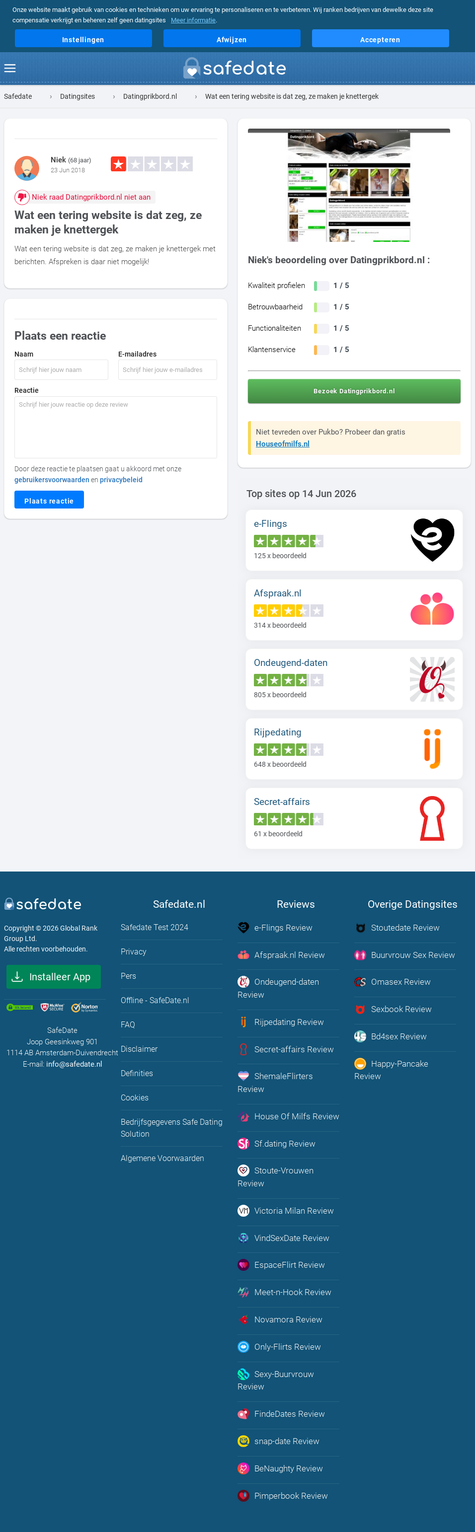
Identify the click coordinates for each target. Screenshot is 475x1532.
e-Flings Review (275, 928)
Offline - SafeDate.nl (155, 1000)
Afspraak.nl (278, 593)
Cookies (135, 1097)
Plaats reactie (49, 501)
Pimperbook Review (283, 1492)
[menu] (10, 68)
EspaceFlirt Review (281, 1263)
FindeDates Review (281, 1411)
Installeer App (59, 977)
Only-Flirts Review (279, 1344)
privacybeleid (121, 480)
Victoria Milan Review (286, 1209)
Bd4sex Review (390, 1036)
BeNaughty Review (280, 1465)
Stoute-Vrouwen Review (276, 1175)
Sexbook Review (393, 1009)
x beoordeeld (280, 556)
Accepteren (380, 40)
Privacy (134, 951)
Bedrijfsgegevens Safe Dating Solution (172, 1128)
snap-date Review (278, 1438)
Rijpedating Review (281, 1021)
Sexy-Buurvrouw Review (276, 1377)
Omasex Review (392, 982)
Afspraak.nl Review (281, 954)
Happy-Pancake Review (391, 1069)
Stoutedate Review (397, 928)
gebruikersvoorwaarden (51, 480)
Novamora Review (280, 1317)
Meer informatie (193, 20)
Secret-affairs (282, 801)
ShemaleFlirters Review (275, 1082)
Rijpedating (278, 732)
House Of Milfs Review (288, 1115)
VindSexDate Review (283, 1236)
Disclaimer (139, 1049)
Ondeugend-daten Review (278, 988)
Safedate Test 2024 (154, 927)
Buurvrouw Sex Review (404, 954)
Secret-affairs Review (286, 1048)
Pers (128, 976)
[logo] (237, 70)
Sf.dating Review (277, 1142)
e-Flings (270, 523)
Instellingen (83, 40)
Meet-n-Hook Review (284, 1290)
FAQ (128, 1024)
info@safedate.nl (74, 1064)
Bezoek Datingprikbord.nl (354, 391)
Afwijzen (232, 40)
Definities (137, 1073)
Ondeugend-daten (290, 662)
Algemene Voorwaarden (162, 1158)
